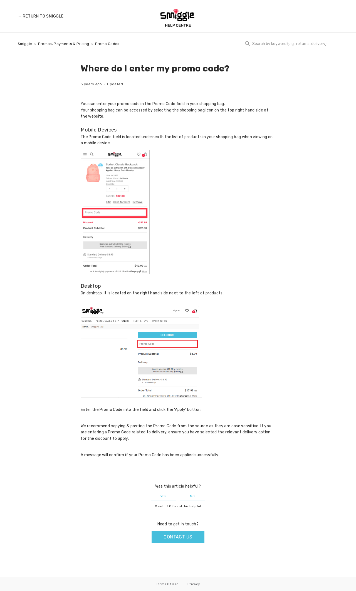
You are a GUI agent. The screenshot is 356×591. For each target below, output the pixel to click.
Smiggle (25, 44)
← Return (40, 16)
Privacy (193, 584)
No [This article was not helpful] (192, 496)
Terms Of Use (167, 584)
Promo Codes (107, 44)
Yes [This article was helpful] (163, 496)
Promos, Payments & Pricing (63, 44)
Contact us (178, 537)
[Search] (289, 43)
